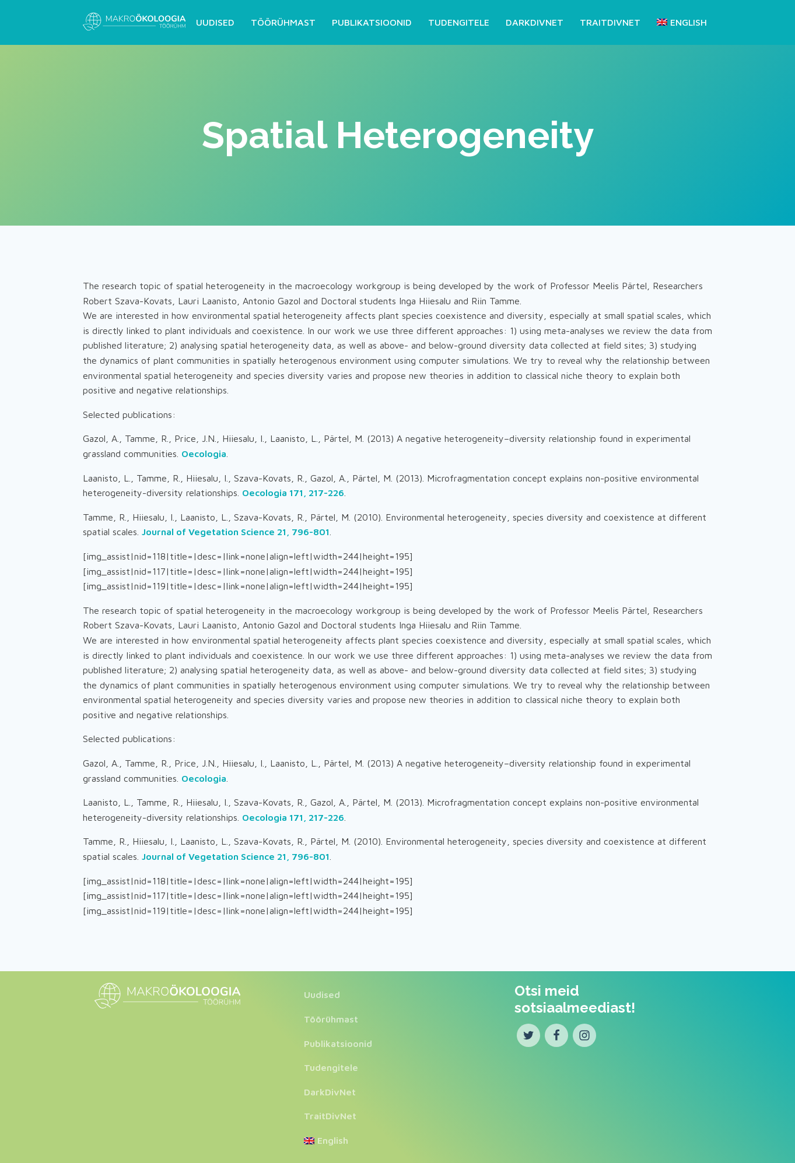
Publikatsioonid (372, 21)
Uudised (215, 21)
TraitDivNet (610, 21)
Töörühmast (283, 21)
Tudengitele (458, 21)
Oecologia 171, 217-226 (293, 491)
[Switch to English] (679, 21)
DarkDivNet (534, 21)
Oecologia (203, 452)
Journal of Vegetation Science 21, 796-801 (236, 530)
